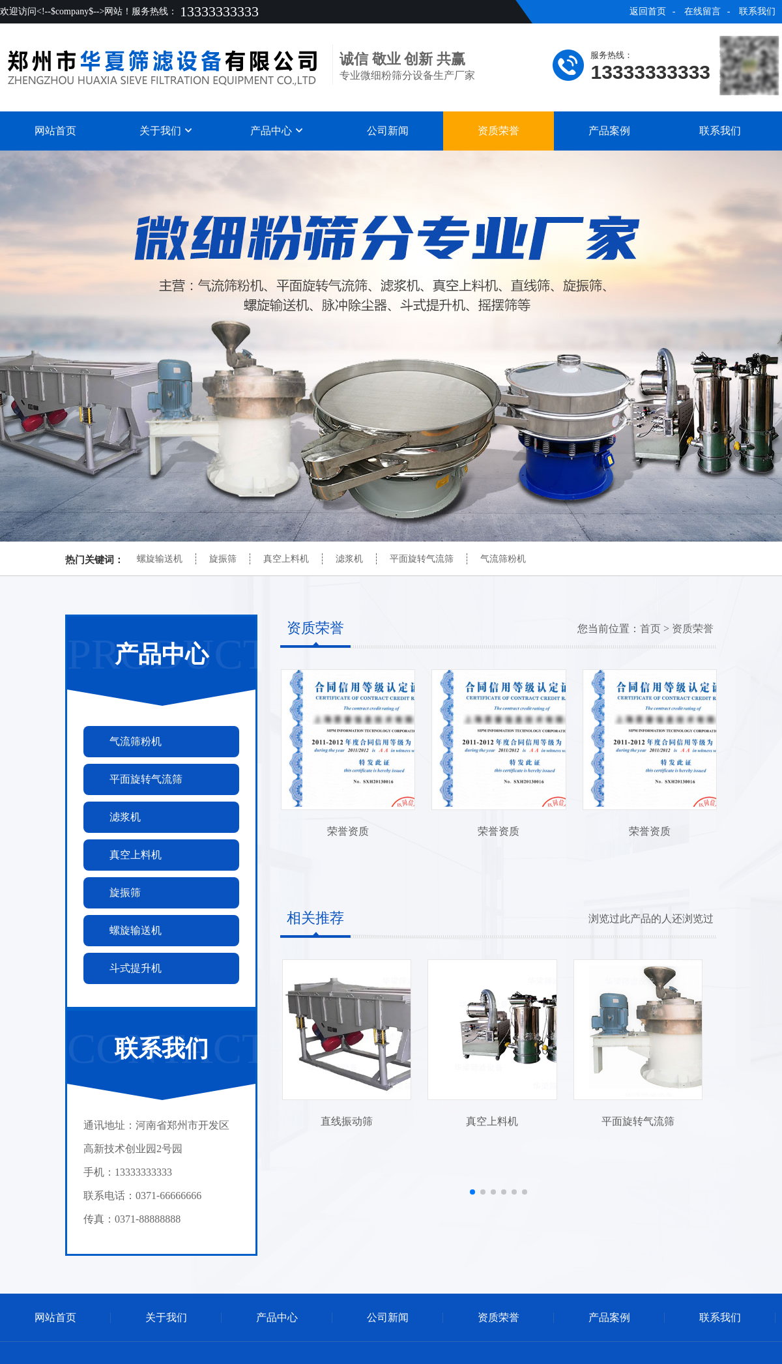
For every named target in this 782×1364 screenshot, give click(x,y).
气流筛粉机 (503, 559)
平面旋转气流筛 (422, 559)
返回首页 (648, 11)
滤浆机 (349, 559)
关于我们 (166, 130)
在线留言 (702, 11)
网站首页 (55, 130)
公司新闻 (388, 130)
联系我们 (757, 11)
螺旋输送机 (159, 559)
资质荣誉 (498, 130)
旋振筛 (223, 559)
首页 (650, 628)
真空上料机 (286, 559)
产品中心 (277, 130)
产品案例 (609, 130)
